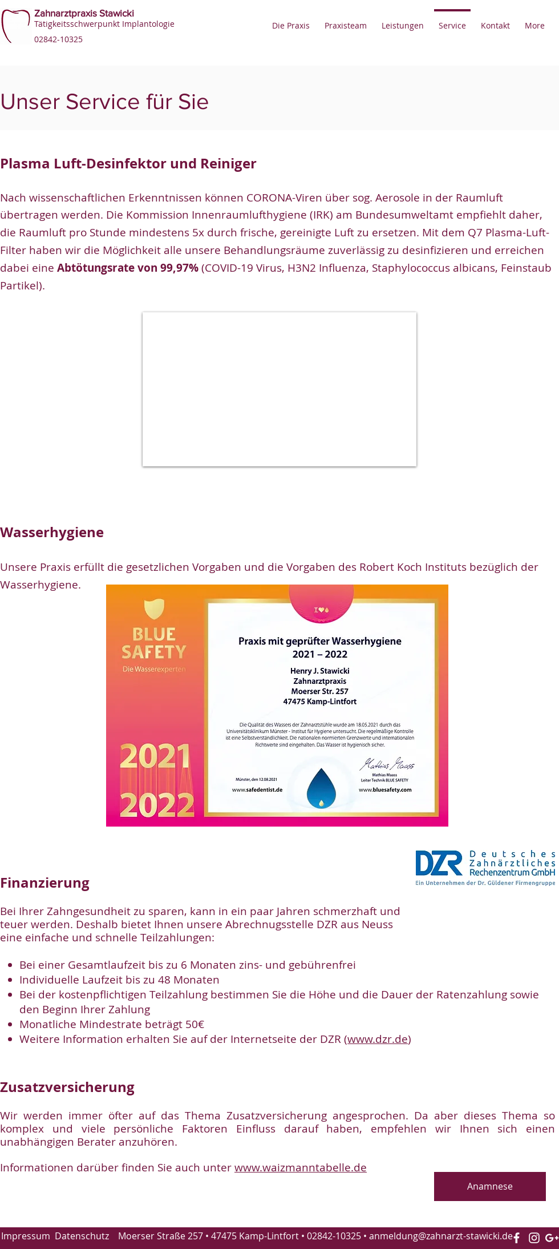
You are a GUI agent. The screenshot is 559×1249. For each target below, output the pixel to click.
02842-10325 (334, 1236)
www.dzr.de (377, 1039)
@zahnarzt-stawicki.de (465, 1236)
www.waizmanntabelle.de (300, 1167)
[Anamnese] (490, 1186)
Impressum (25, 1236)
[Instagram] (534, 1238)
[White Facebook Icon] (516, 1238)
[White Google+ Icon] (552, 1238)
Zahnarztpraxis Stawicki (84, 12)
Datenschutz (82, 1236)
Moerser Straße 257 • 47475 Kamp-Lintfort (208, 1236)
